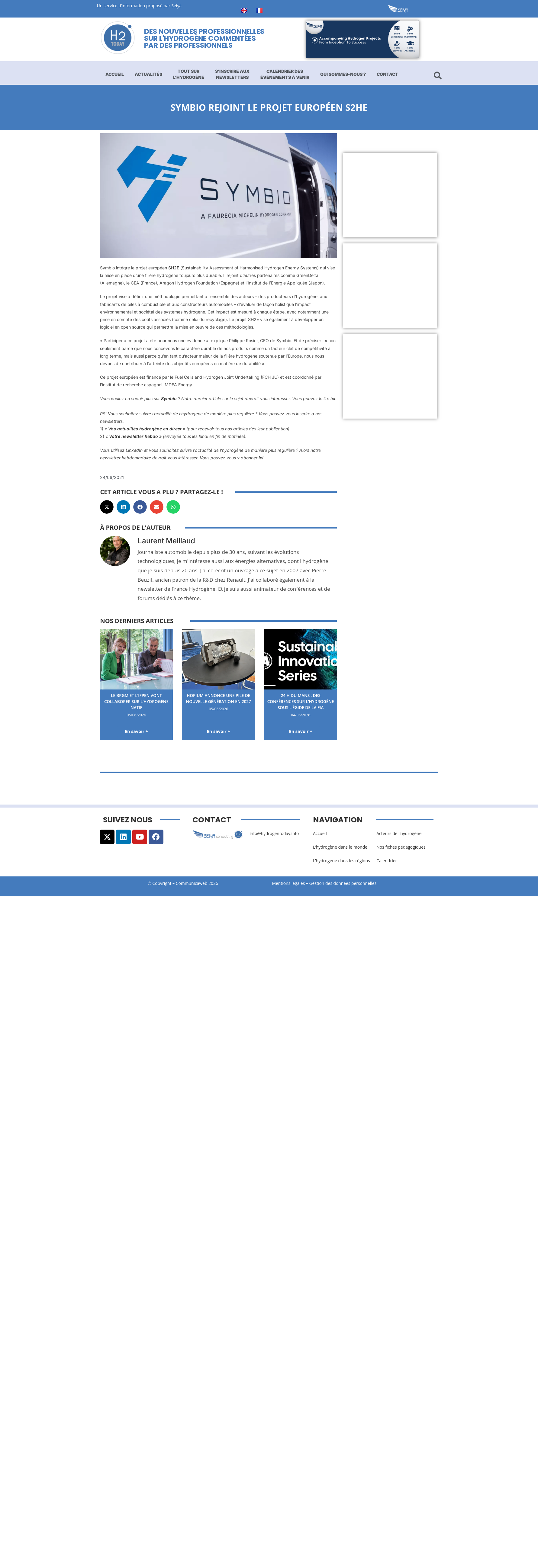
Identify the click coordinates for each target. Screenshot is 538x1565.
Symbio (169, 398)
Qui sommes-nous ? (343, 74)
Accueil (114, 74)
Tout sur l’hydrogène (188, 74)
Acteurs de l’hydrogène (398, 833)
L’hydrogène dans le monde (340, 847)
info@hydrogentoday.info (275, 833)
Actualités (148, 74)
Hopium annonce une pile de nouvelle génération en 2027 (218, 701)
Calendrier (386, 861)
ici (332, 398)
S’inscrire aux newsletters (232, 74)
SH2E (173, 267)
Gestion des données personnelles (345, 883)
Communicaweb (192, 883)
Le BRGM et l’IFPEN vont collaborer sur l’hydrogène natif (136, 701)
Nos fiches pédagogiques (401, 847)
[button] (107, 507)
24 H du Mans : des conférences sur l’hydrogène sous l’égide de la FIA (301, 704)
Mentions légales (288, 883)
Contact (387, 74)
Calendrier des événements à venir (284, 74)
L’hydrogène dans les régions (341, 861)
